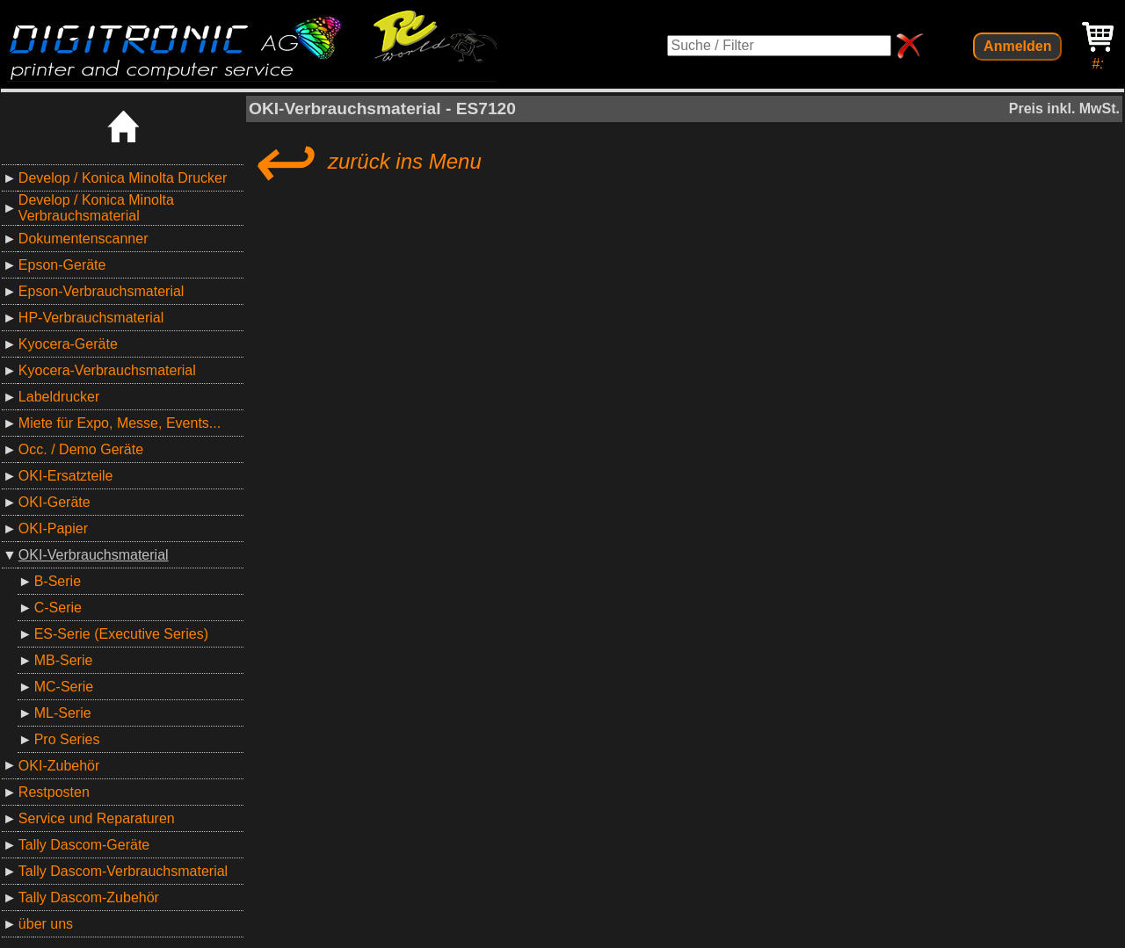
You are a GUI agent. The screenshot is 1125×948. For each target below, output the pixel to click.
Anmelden (1017, 46)
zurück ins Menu (365, 161)
